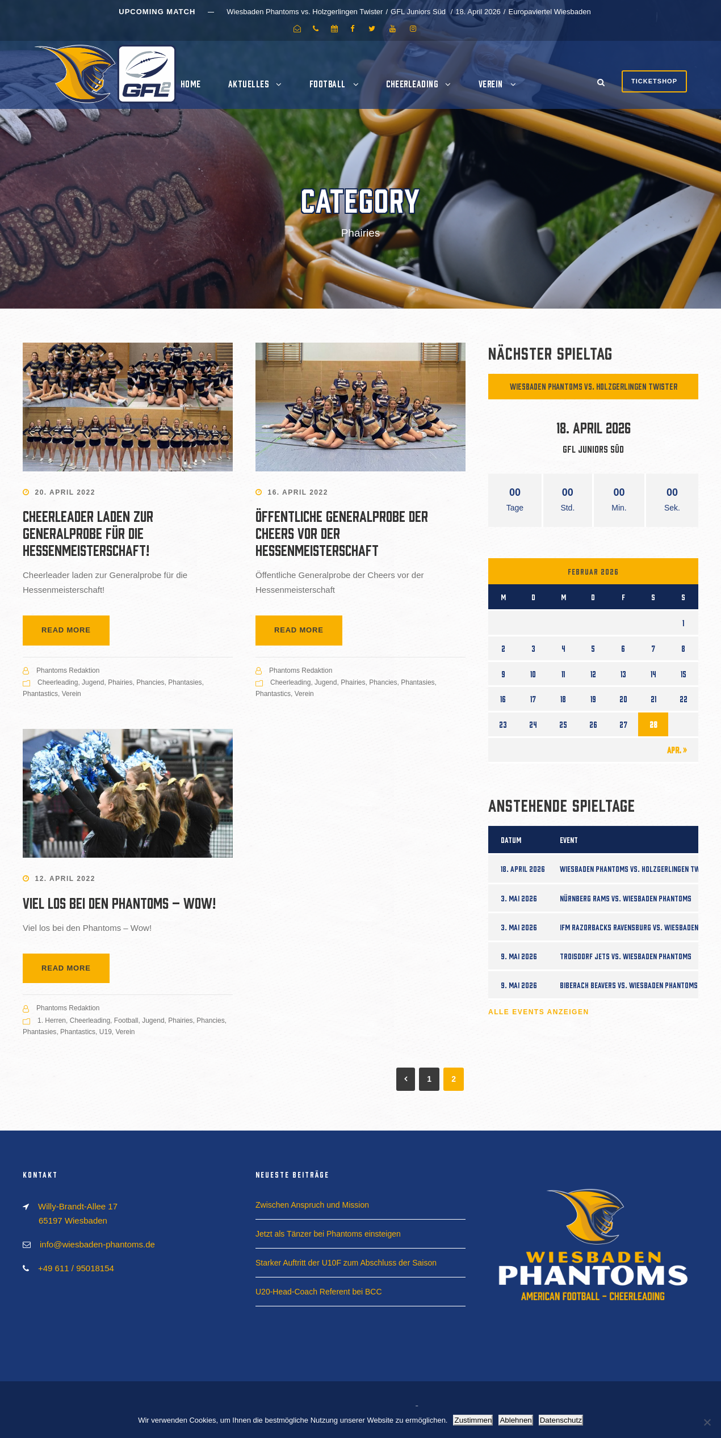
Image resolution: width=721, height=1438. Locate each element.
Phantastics (40, 694)
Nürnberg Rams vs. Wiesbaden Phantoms (625, 898)
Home (191, 83)
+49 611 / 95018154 (76, 1268)
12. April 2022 (65, 879)
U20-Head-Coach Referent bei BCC (318, 1291)
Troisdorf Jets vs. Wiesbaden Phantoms (625, 955)
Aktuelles (248, 83)
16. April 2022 (297, 492)
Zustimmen (473, 1420)
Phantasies (185, 682)
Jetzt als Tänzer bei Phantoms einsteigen (328, 1233)
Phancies (150, 682)
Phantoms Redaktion (67, 670)
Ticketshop (654, 81)
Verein (491, 83)
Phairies (120, 682)
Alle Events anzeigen (538, 1012)
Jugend (93, 682)
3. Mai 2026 (519, 898)
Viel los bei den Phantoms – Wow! (119, 901)
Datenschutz (561, 1420)
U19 (105, 1032)
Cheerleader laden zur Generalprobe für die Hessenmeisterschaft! (88, 532)
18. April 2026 (523, 868)
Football (327, 83)
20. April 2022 (65, 492)
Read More (66, 630)
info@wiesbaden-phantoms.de (97, 1244)
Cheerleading (412, 83)
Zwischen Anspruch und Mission (312, 1204)
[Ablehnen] (706, 1422)
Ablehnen (515, 1420)
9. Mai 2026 (519, 955)
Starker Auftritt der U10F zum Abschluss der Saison (346, 1262)
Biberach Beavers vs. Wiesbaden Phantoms (629, 984)
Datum (511, 839)
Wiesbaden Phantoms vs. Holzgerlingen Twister (593, 386)
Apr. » (677, 749)
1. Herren (51, 1020)
